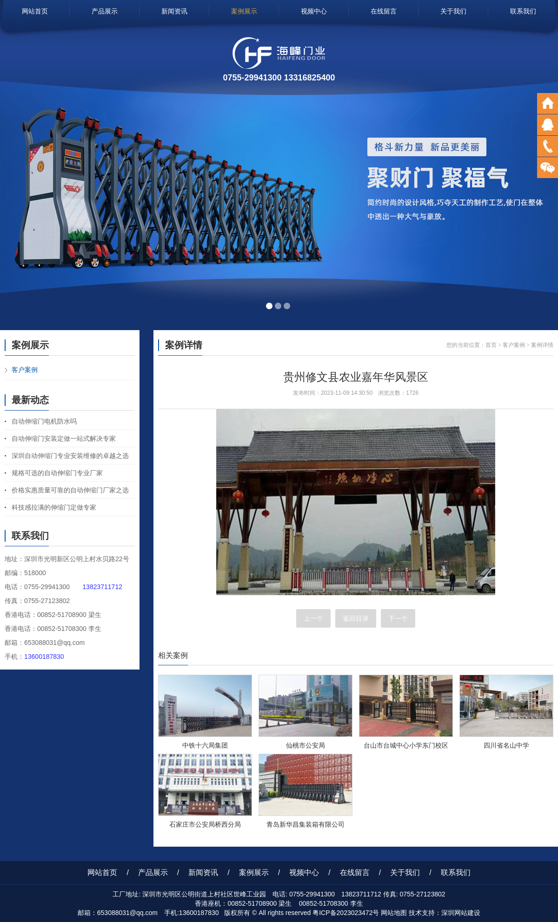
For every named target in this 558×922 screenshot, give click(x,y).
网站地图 (394, 912)
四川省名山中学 (506, 745)
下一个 (398, 618)
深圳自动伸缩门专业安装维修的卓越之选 (70, 455)
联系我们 (523, 11)
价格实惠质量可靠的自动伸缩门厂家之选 (70, 490)
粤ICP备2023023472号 (345, 912)
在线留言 (384, 11)
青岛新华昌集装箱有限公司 (305, 824)
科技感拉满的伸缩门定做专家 (54, 507)
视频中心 (314, 11)
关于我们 (453, 11)
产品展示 (105, 11)
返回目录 (356, 618)
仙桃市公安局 (305, 745)
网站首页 (35, 11)
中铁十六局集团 (205, 745)
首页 (491, 345)
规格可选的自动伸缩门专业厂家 (57, 473)
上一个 (313, 618)
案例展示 (244, 11)
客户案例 (25, 369)
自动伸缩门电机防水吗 (44, 421)
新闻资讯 (174, 11)
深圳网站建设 (460, 912)
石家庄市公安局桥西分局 (205, 824)
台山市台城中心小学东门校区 (406, 745)
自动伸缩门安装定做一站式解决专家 (64, 438)
